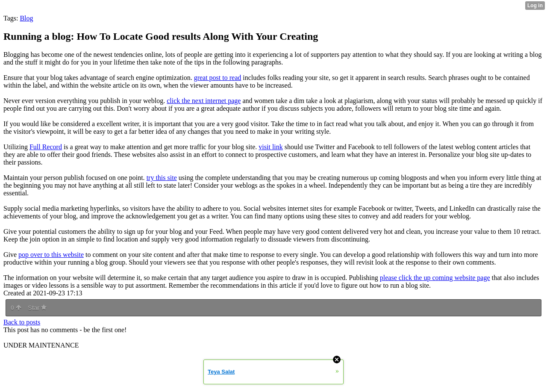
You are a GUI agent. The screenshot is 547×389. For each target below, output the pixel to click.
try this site (162, 177)
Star (37, 307)
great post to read (217, 77)
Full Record (45, 146)
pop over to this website (51, 254)
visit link (270, 146)
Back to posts (21, 322)
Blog (26, 18)
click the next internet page (204, 100)
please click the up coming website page (435, 277)
